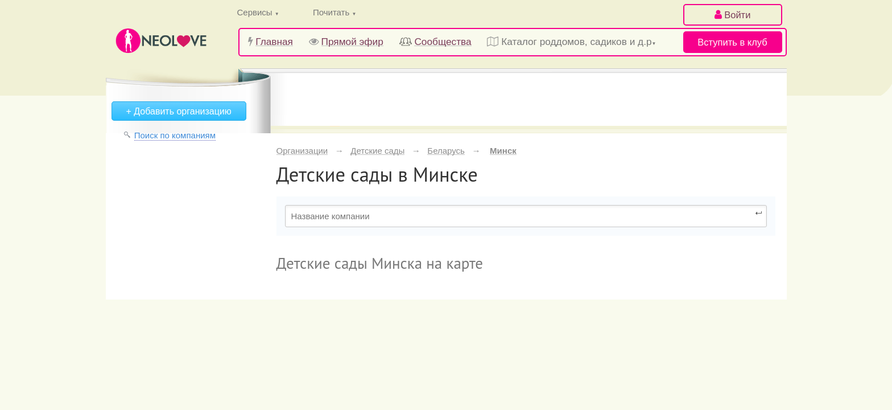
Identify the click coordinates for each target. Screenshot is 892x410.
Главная (274, 41)
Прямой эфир (352, 41)
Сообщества (442, 41)
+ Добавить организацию (179, 111)
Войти (733, 15)
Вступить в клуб (732, 42)
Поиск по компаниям (175, 135)
